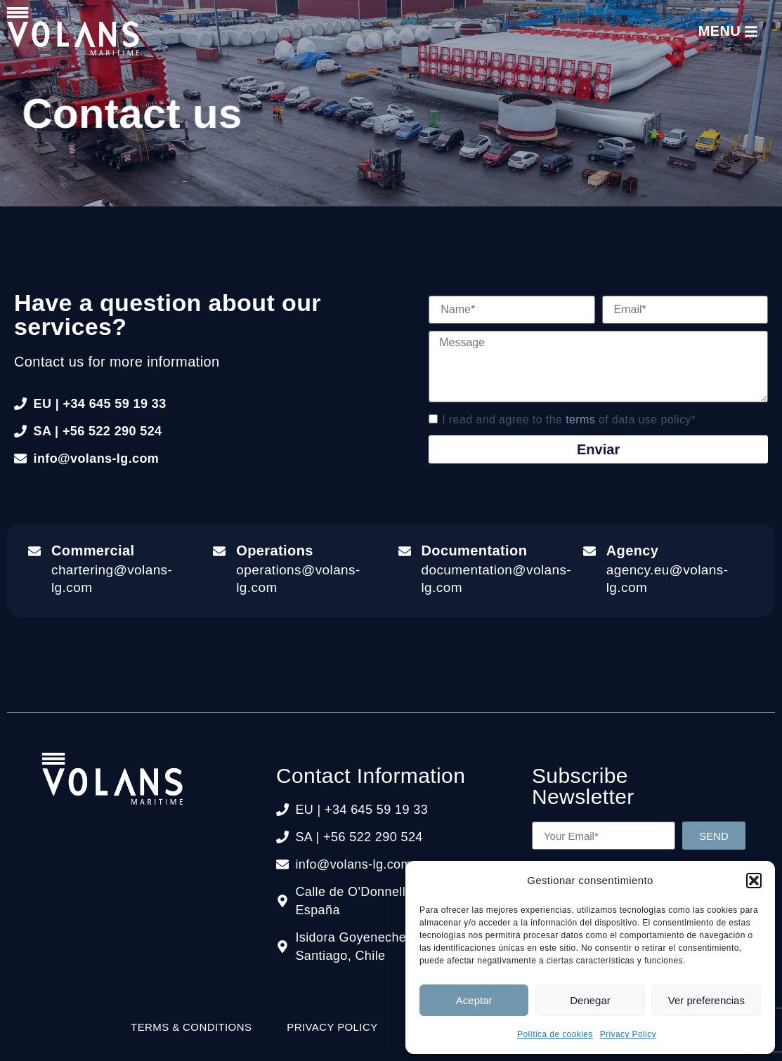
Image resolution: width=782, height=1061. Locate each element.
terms (580, 419)
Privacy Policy (628, 1034)
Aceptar (474, 1000)
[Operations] (219, 551)
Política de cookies (555, 1034)
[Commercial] (34, 551)
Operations (274, 550)
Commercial (93, 550)
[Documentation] (404, 551)
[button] (754, 881)
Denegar (590, 1000)
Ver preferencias (706, 1000)
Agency (632, 550)
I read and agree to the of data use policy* (569, 419)
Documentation (475, 550)
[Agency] (589, 551)
